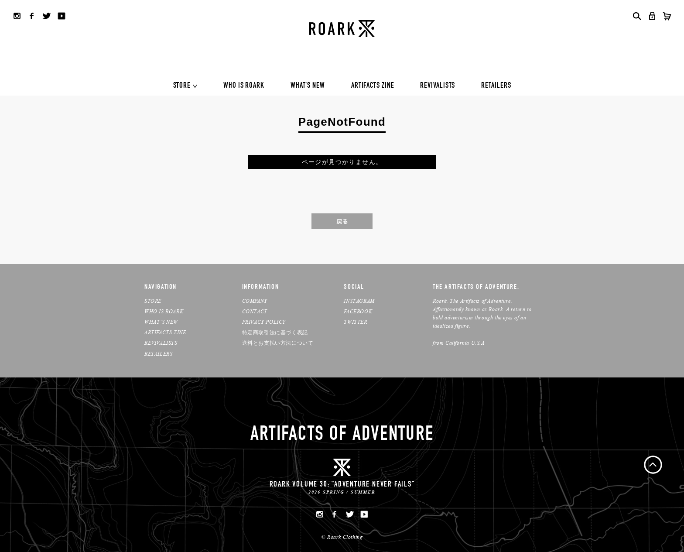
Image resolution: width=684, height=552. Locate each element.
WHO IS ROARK (243, 86)
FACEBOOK (358, 311)
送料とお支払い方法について (278, 342)
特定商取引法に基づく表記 (275, 332)
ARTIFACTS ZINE (372, 86)
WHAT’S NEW (161, 322)
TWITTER (355, 322)
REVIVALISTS (437, 86)
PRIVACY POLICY (264, 322)
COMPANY (254, 301)
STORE (182, 86)
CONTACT (254, 311)
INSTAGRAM (359, 301)
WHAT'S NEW (308, 86)
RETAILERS (496, 86)
